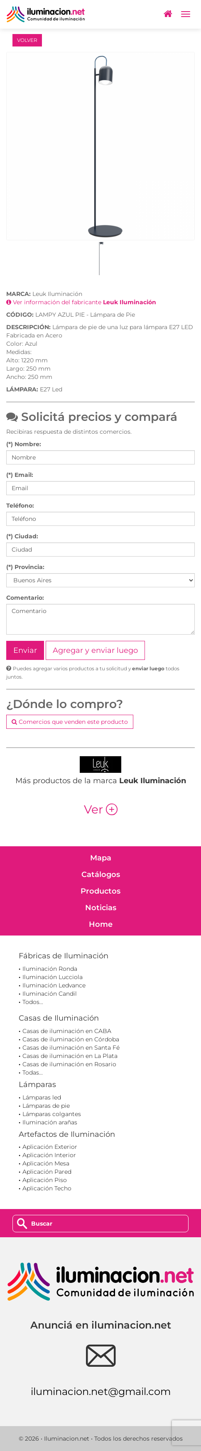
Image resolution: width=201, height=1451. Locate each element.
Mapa (100, 857)
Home (101, 924)
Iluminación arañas (49, 1122)
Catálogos (100, 874)
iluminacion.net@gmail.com (101, 1391)
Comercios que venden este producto (70, 722)
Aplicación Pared (46, 1171)
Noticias (100, 907)
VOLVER (27, 40)
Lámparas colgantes (51, 1114)
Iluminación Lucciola (52, 977)
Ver (101, 809)
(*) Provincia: (25, 567)
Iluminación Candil (49, 993)
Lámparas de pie (46, 1105)
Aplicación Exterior (49, 1147)
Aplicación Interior (49, 1155)
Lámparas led (41, 1097)
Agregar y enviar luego (95, 650)
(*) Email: (19, 475)
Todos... (32, 1002)
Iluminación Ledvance (54, 985)
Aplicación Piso (44, 1180)
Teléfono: (20, 505)
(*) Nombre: (23, 444)
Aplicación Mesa (45, 1163)
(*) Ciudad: (22, 536)
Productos (100, 891)
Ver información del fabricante (81, 302)
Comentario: (25, 597)
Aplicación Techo (46, 1188)
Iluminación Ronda (49, 968)
